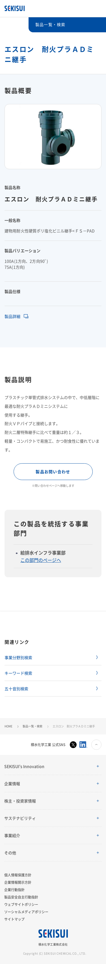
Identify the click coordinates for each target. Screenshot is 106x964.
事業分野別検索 (18, 657)
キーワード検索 (18, 673)
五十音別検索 (16, 688)
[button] (53, 766)
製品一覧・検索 (32, 726)
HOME (8, 726)
